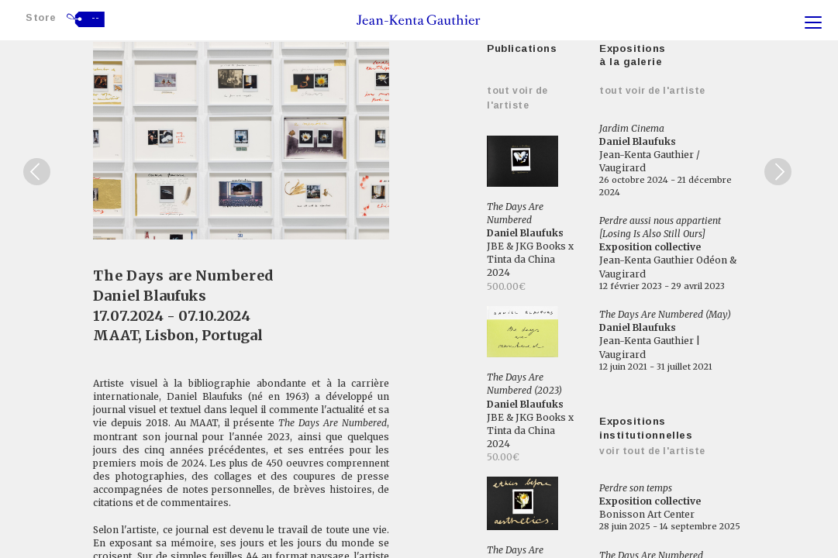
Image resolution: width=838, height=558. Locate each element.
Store (41, 17)
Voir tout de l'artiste (652, 451)
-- (95, 17)
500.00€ (506, 286)
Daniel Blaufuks (149, 296)
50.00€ (503, 457)
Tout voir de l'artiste (652, 90)
